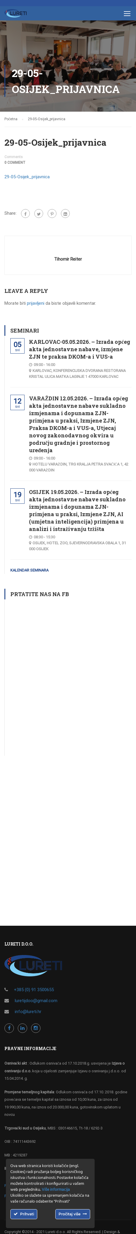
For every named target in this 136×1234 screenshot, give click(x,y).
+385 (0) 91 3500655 (34, 989)
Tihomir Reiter (68, 259)
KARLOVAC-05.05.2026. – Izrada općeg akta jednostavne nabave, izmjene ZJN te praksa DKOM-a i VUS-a (79, 349)
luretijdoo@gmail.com (36, 1000)
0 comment (14, 163)
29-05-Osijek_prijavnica (27, 176)
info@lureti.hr (28, 1011)
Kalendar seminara (29, 570)
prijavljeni (35, 303)
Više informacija (56, 1189)
